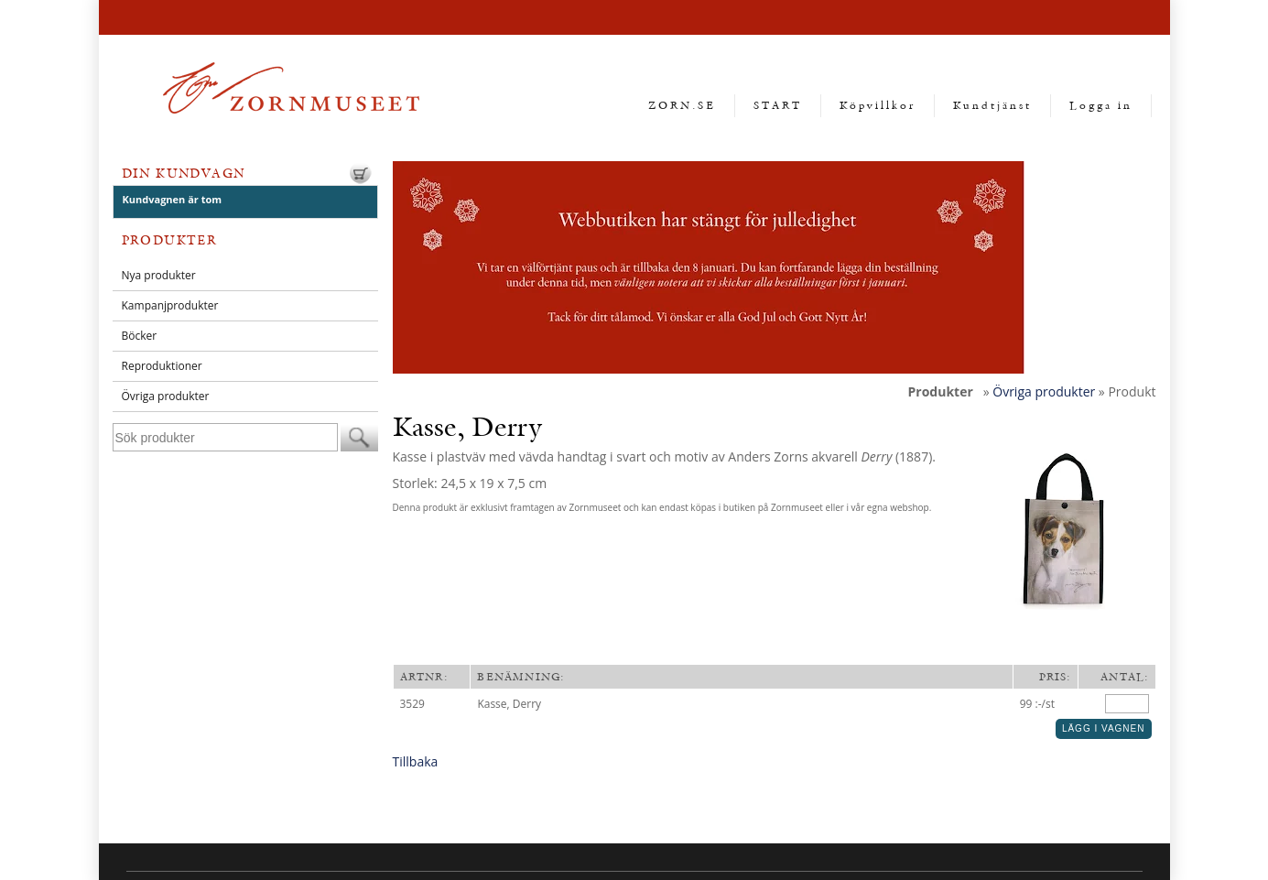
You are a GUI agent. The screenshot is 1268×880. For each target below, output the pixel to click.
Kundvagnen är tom (172, 199)
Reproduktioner (162, 366)
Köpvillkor (878, 105)
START (777, 105)
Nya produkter (159, 275)
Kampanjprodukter (170, 305)
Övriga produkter (166, 396)
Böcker (139, 335)
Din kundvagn (183, 173)
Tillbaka (416, 761)
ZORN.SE (682, 105)
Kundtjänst (992, 105)
